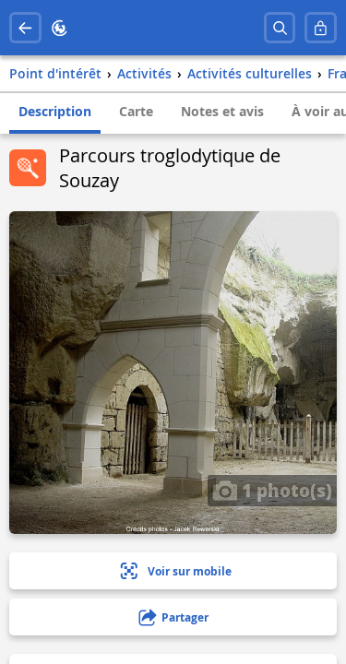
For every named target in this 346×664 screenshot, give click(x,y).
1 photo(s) (272, 490)
